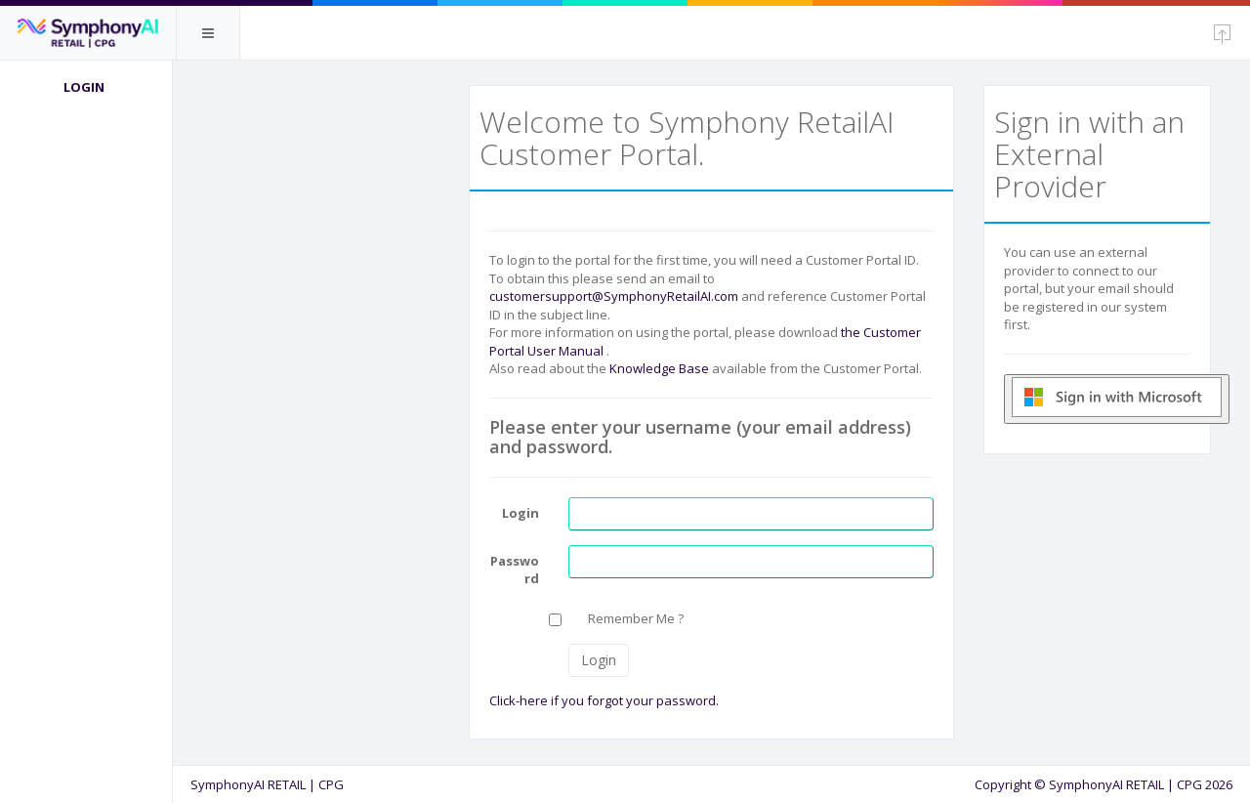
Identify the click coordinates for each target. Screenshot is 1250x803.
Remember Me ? (639, 618)
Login (87, 87)
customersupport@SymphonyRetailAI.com (616, 296)
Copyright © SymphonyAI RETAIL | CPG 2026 (1103, 784)
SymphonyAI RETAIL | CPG (271, 784)
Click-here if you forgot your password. (607, 700)
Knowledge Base (662, 368)
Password (517, 570)
